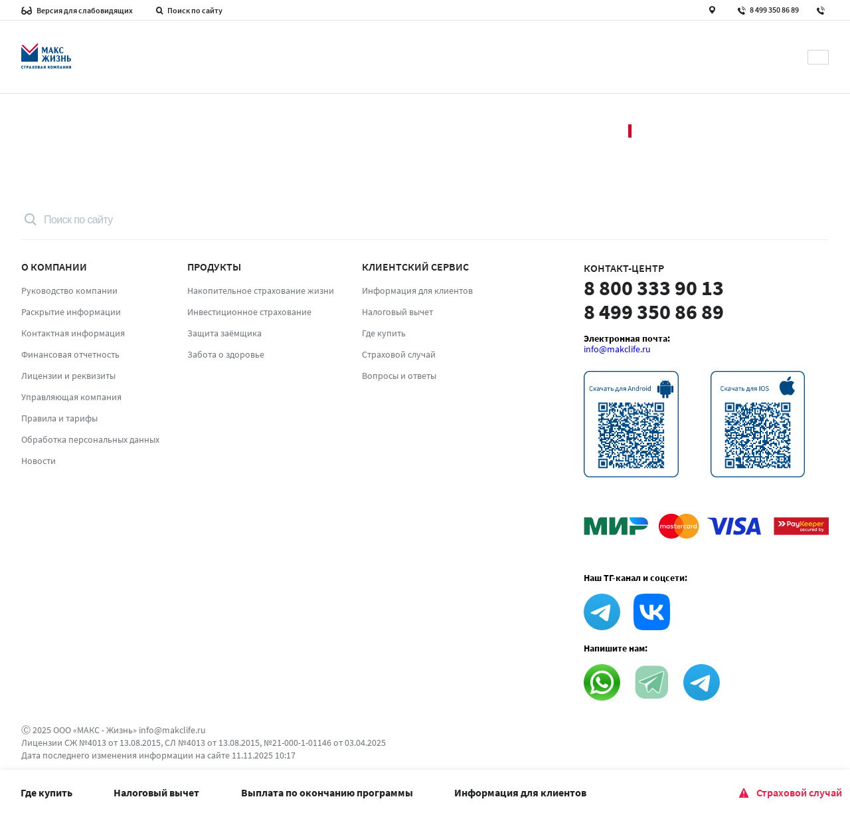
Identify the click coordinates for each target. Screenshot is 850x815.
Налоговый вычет (156, 792)
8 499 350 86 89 (767, 11)
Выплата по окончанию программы (327, 792)
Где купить (46, 792)
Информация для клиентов (520, 792)
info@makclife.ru (617, 349)
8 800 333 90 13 (654, 287)
